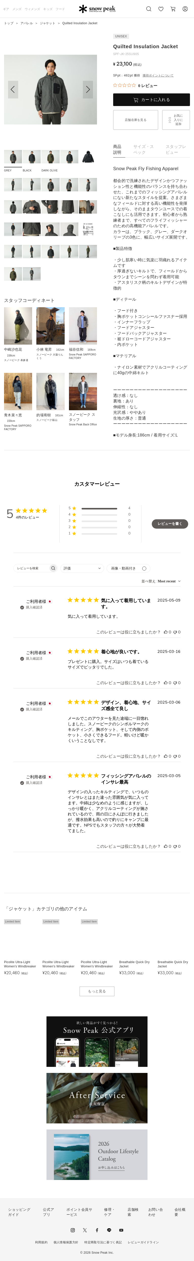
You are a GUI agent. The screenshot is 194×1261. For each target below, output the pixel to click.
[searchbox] (31, 568)
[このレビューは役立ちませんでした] (175, 632)
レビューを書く (170, 524)
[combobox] (82, 568)
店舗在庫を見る (136, 120)
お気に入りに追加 (178, 120)
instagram (73, 1230)
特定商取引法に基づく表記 (103, 1242)
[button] (88, 89)
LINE (109, 1230)
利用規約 (41, 1242)
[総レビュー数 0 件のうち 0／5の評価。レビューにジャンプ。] (135, 85)
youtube (121, 1230)
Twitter (85, 1230)
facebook (97, 1230)
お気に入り (161, 11)
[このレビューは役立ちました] (165, 632)
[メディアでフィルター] (128, 568)
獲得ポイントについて (158, 75)
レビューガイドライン (143, 1242)
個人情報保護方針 (66, 1242)
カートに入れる (155, 99)
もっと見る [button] (97, 991)
